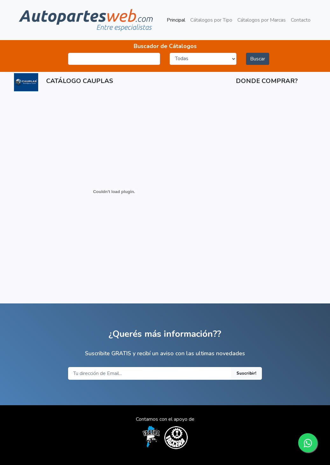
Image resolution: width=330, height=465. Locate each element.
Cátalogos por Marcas (261, 20)
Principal (177, 20)
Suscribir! (246, 373)
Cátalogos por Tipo (211, 20)
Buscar (257, 58)
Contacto (301, 20)
